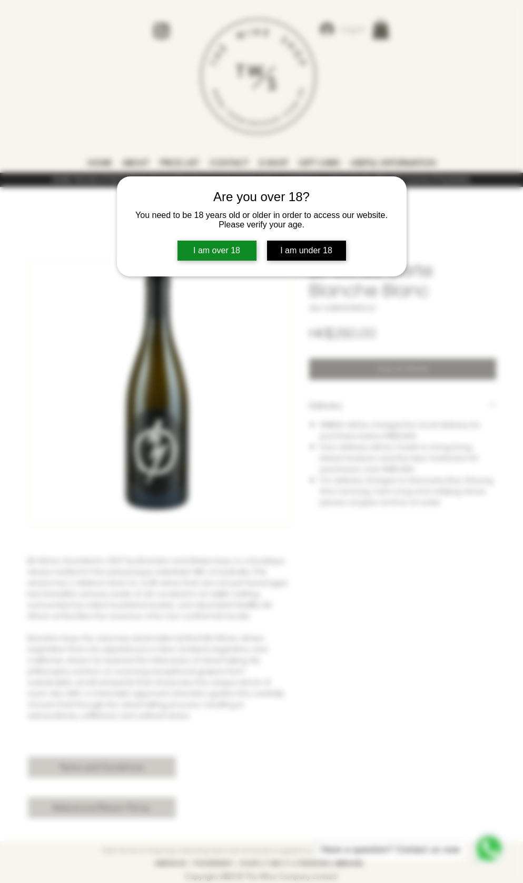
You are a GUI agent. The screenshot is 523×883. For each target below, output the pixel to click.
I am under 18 (306, 250)
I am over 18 (216, 250)
